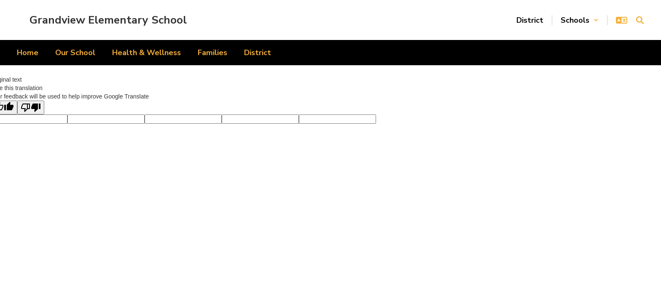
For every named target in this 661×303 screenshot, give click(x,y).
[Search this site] (640, 20)
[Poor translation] (30, 107)
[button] (580, 20)
